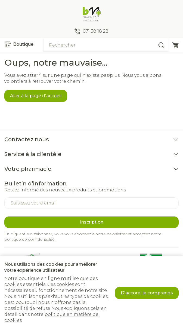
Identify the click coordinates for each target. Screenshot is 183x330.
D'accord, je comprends (147, 292)
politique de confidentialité (29, 239)
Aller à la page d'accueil (35, 95)
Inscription (91, 222)
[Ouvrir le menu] (21, 44)
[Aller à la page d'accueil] (91, 14)
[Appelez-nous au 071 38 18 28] (91, 31)
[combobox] (106, 45)
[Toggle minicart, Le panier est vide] (175, 45)
